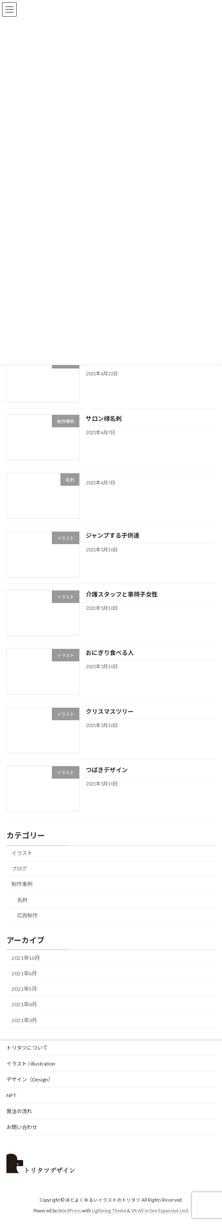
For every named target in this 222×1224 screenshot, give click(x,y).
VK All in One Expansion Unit (160, 1210)
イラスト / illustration (30, 1063)
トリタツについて (27, 1047)
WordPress (69, 1210)
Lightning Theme (109, 1210)
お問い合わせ (21, 1127)
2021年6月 (24, 973)
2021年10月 (26, 958)
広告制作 (27, 915)
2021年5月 (24, 989)
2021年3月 (24, 1020)
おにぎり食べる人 (110, 653)
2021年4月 (24, 1005)
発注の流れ (19, 1111)
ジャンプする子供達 (112, 535)
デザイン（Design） (29, 1079)
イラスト (22, 853)
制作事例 (22, 884)
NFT (11, 1095)
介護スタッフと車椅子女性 (122, 594)
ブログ (19, 869)
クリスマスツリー (110, 711)
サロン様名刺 (104, 418)
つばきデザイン (107, 769)
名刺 (22, 900)
